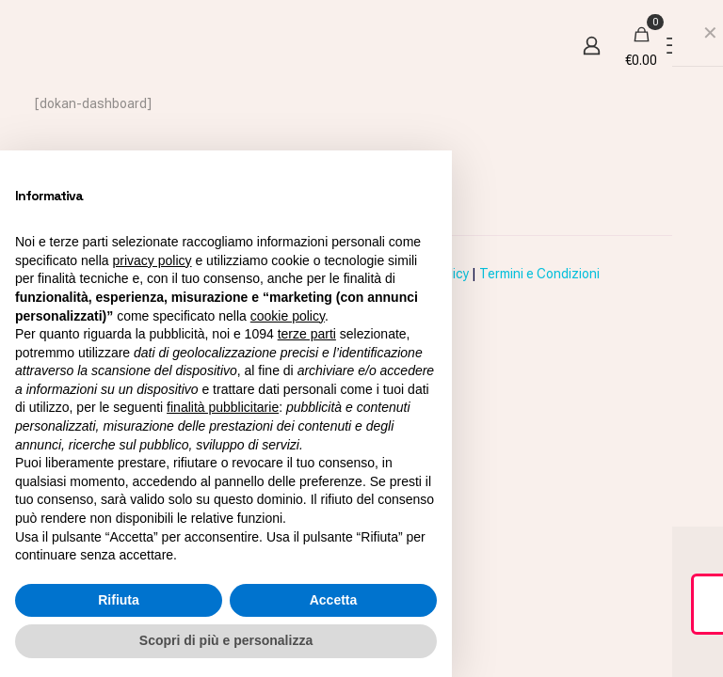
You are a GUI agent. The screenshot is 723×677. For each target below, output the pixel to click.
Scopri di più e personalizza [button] (226, 640)
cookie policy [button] (287, 315)
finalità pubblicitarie (223, 407)
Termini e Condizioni (539, 273)
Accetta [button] (334, 599)
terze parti (307, 333)
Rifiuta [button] (118, 599)
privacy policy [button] (152, 260)
